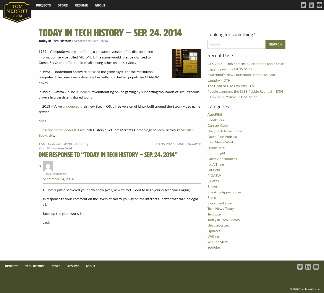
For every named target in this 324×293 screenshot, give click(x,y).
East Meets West (220, 141)
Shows (212, 186)
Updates (213, 230)
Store (63, 5)
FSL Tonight (216, 153)
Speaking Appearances (224, 191)
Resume (81, 5)
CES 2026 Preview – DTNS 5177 (232, 96)
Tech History (35, 266)
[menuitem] (43, 5)
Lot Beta (213, 169)
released (93, 71)
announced (71, 106)
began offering (81, 51)
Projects (43, 5)
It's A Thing (215, 164)
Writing (213, 236)
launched (83, 91)
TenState (214, 214)
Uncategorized (218, 225)
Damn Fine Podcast (222, 136)
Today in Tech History (55, 40)
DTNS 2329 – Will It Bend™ (177, 143)
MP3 (42, 120)
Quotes (213, 180)
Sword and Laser (220, 203)
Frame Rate (216, 147)
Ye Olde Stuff (217, 241)
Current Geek (217, 125)
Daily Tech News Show (224, 130)
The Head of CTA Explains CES (230, 85)
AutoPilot (214, 114)
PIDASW (214, 175)
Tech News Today (220, 208)
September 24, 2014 (58, 178)
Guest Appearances (222, 158)
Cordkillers (215, 119)
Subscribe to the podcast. (58, 129)
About (100, 5)
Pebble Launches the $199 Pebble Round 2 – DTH (245, 91)
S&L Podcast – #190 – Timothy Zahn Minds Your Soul (63, 146)
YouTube (213, 247)
